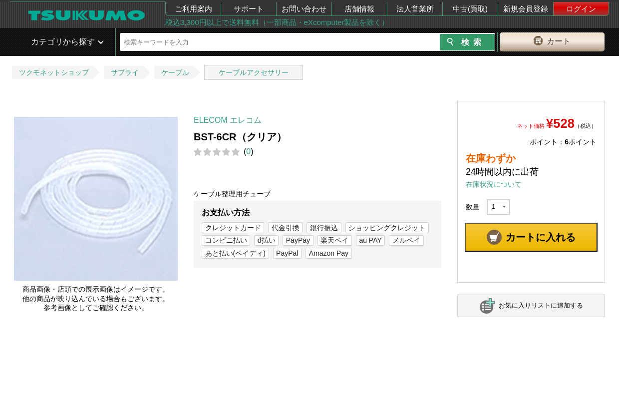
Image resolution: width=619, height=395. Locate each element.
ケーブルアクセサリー (254, 72)
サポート (249, 8)
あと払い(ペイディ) (235, 253)
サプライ (125, 72)
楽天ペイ (334, 240)
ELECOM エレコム (228, 120)
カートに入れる (541, 237)
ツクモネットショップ (54, 72)
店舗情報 (359, 8)
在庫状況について (494, 184)
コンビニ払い (226, 240)
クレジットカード (233, 228)
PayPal (287, 253)
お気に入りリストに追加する (541, 305)
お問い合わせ (304, 8)
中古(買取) (470, 8)
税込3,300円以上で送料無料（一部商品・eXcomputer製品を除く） (277, 22)
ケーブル (175, 72)
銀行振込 (324, 228)
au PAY (370, 240)
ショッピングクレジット (386, 228)
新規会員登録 (525, 8)
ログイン (581, 8)
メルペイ (406, 240)
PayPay (298, 240)
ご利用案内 (193, 8)
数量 (473, 206)
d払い (267, 240)
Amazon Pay (328, 253)
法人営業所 (415, 8)
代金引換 (286, 228)
